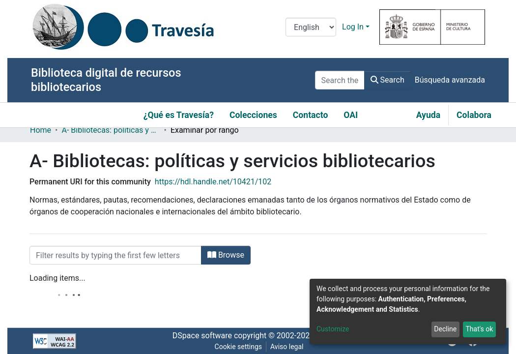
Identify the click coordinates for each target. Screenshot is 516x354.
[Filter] (115, 255)
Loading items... (57, 278)
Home (40, 130)
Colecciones (253, 115)
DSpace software (202, 335)
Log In (353, 26)
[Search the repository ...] (340, 80)
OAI (351, 115)
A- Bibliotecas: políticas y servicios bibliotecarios (110, 130)
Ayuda (428, 115)
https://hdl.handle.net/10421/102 (213, 181)
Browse (225, 255)
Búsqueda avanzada (450, 80)
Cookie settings (238, 347)
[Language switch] (311, 27)
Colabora (474, 115)
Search (387, 80)
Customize (332, 329)
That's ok (479, 329)
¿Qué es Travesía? (178, 115)
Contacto (310, 115)
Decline (445, 329)
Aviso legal (286, 347)
